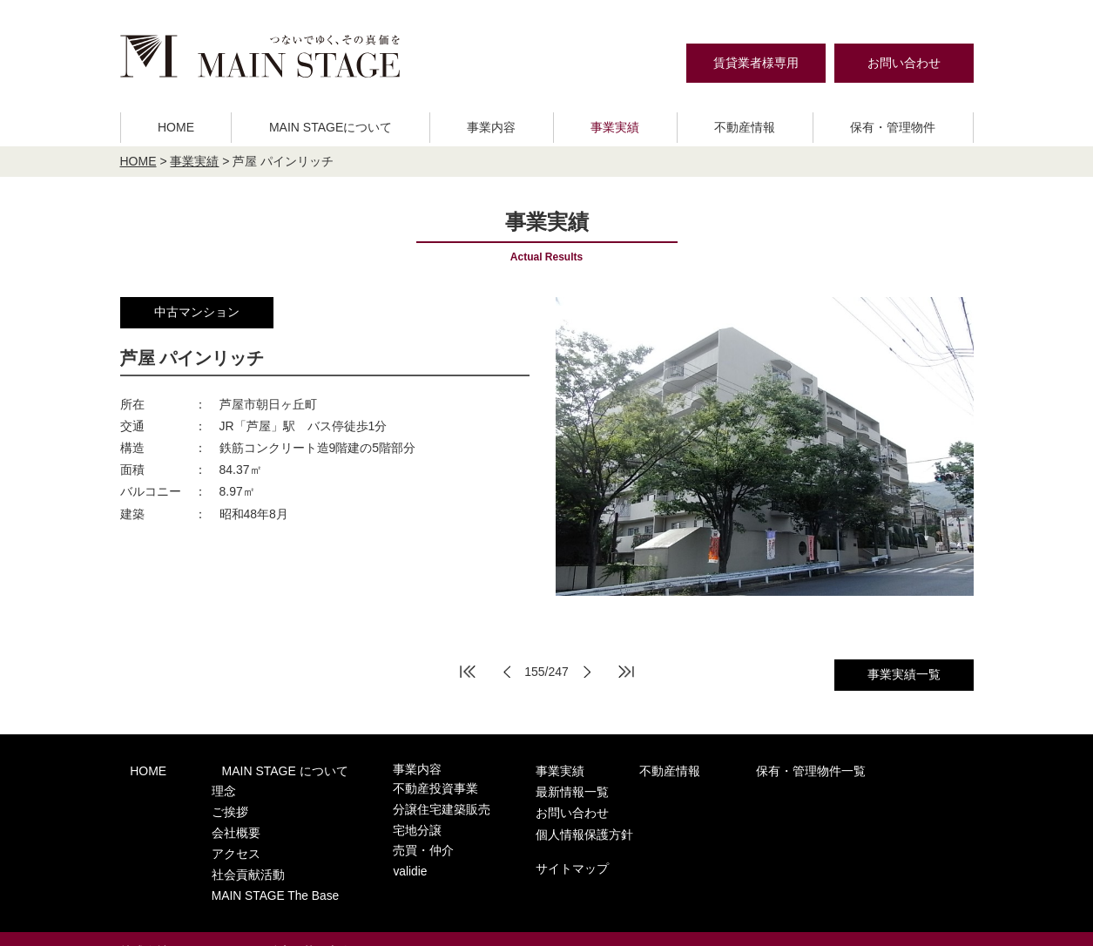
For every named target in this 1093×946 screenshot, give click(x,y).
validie (369, 855)
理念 (203, 787)
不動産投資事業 (392, 787)
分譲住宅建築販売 (398, 803)
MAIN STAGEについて (330, 127)
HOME (176, 127)
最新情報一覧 (838, 769)
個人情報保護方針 (851, 806)
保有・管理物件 (892, 127)
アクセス (214, 837)
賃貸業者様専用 (756, 63)
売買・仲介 (381, 837)
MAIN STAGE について (255, 769)
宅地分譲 (375, 821)
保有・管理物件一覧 (712, 769)
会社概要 (214, 821)
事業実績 (614, 127)
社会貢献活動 (226, 855)
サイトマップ (838, 837)
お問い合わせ (904, 63)
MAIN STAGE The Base (252, 871)
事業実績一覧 (904, 674)
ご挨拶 (209, 803)
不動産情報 (744, 127)
